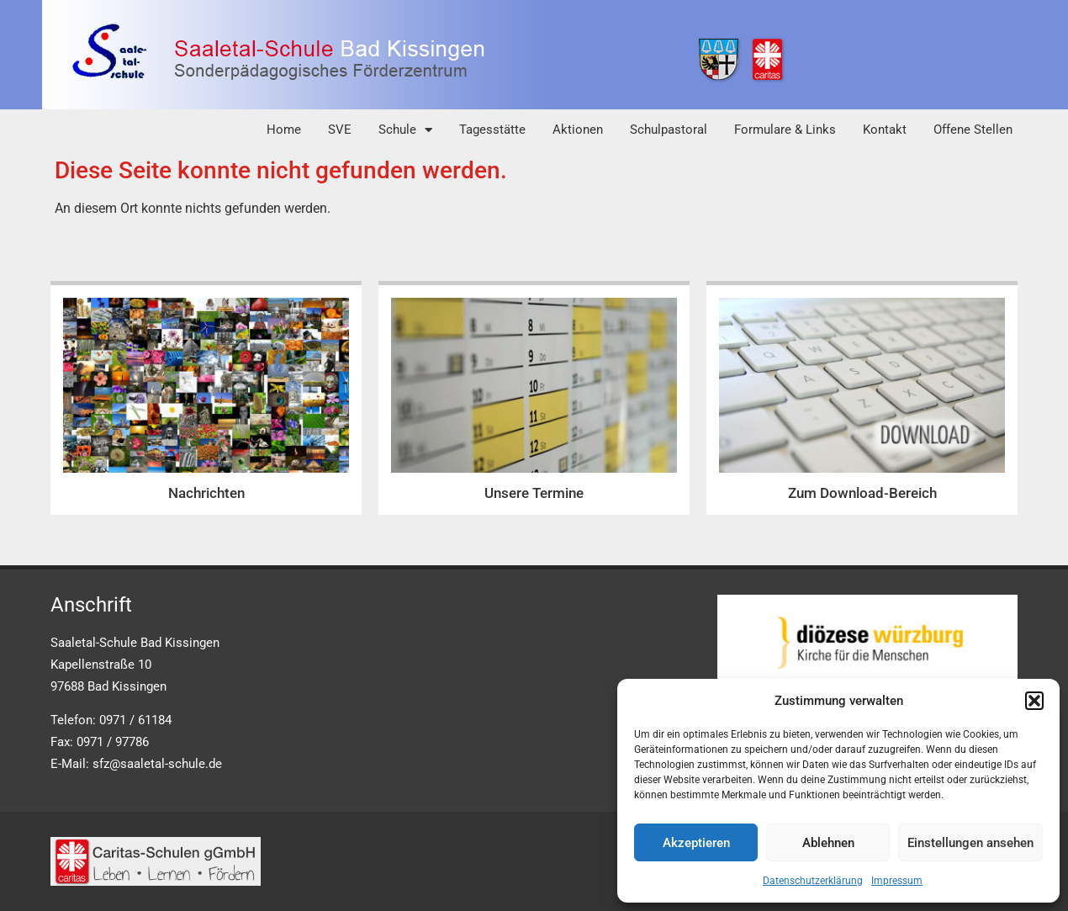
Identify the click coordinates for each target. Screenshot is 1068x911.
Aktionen (578, 129)
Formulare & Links (785, 129)
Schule (405, 130)
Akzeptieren (696, 842)
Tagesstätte (492, 129)
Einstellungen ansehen (970, 842)
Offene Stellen (972, 129)
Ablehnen (828, 842)
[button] (1034, 700)
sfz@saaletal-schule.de (157, 763)
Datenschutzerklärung (813, 881)
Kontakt (885, 129)
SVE (340, 129)
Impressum (897, 881)
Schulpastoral (668, 129)
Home (284, 129)
